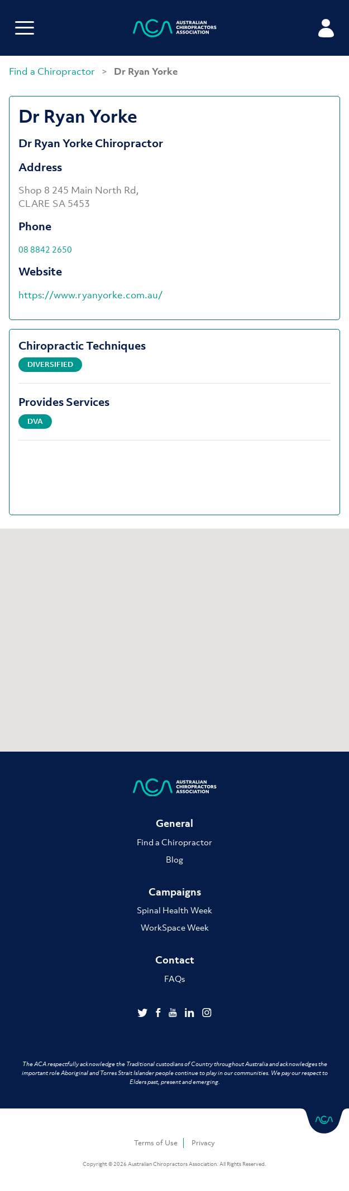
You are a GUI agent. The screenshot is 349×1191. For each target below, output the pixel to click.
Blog (174, 859)
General (174, 823)
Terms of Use (156, 1143)
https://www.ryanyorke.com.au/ (90, 295)
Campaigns (175, 891)
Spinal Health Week (174, 910)
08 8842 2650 (45, 249)
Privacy (203, 1143)
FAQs (174, 978)
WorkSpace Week (175, 927)
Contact (174, 959)
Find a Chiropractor (53, 71)
